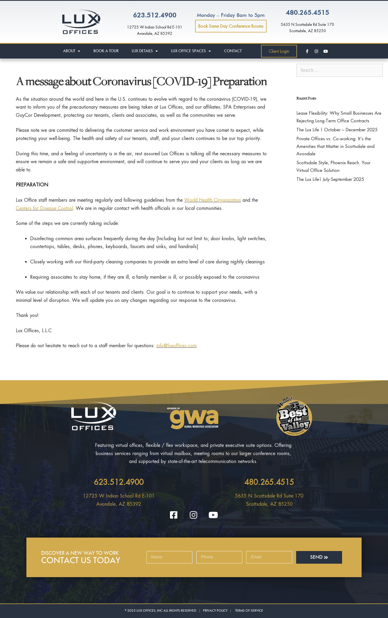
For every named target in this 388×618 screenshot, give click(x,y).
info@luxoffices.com (176, 345)
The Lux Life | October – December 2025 (336, 130)
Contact (233, 51)
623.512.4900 (154, 15)
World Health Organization (212, 200)
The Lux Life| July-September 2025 (330, 179)
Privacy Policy (215, 611)
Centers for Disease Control (44, 208)
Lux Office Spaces (191, 51)
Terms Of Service (249, 611)
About (71, 51)
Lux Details (145, 51)
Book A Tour (106, 51)
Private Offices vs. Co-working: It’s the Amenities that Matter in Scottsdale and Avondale (335, 146)
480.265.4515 (307, 13)
